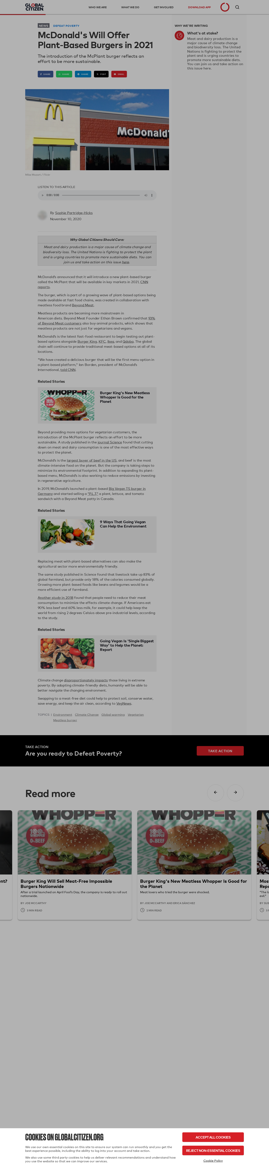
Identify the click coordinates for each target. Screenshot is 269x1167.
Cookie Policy (213, 1161)
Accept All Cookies (213, 1137)
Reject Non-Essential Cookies (213, 1150)
